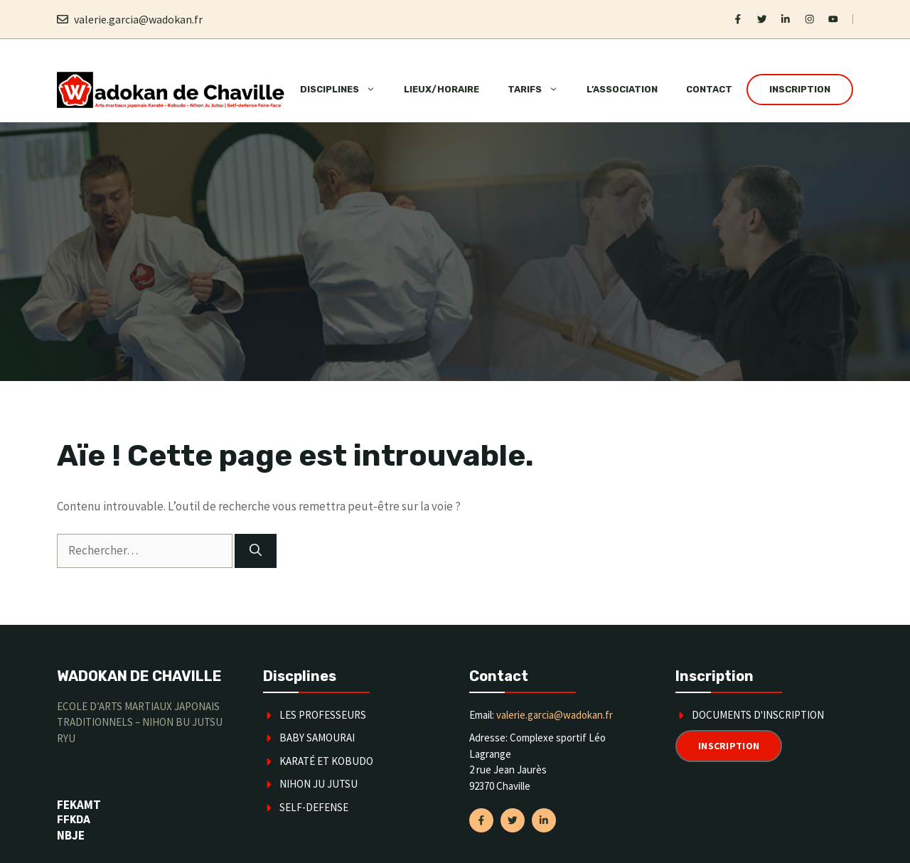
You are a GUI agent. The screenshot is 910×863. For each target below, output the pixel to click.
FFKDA (73, 820)
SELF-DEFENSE (313, 807)
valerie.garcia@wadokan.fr (138, 19)
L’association (622, 89)
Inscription (799, 89)
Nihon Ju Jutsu (318, 783)
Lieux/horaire (441, 89)
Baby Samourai (317, 737)
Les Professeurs (322, 715)
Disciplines (345, 89)
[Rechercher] (256, 551)
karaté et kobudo (326, 761)
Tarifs (540, 89)
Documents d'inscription (758, 715)
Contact (709, 89)
